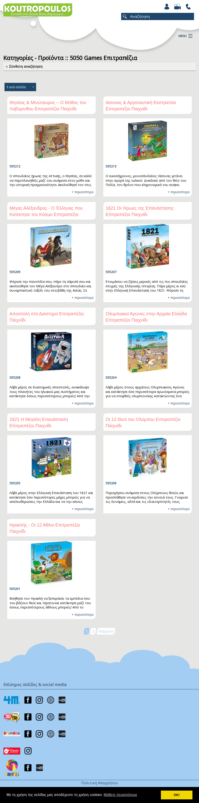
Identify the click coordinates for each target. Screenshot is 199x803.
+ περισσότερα (82, 192)
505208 (14, 377)
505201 (14, 589)
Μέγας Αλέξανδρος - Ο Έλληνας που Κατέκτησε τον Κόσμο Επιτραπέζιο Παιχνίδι (46, 214)
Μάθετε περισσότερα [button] (120, 795)
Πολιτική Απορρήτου (99, 782)
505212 (14, 166)
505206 (111, 483)
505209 (14, 272)
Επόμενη (106, 631)
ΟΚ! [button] (177, 795)
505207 (111, 272)
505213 (111, 166)
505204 (111, 377)
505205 (14, 483)
